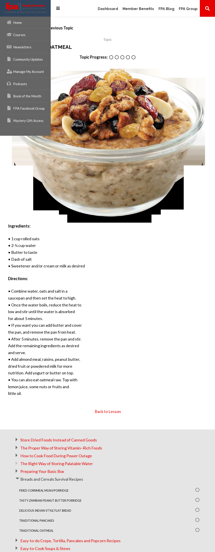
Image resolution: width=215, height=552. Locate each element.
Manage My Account (25, 71)
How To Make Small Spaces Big (110, 515)
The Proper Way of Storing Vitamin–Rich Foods (112, 408)
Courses (16, 34)
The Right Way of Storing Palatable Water (107, 423)
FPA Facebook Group (26, 108)
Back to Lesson (132, 371)
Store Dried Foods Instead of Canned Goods (109, 400)
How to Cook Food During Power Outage (107, 416)
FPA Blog (166, 9)
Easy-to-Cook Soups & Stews (96, 508)
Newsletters (19, 47)
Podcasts (17, 83)
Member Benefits (138, 9)
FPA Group (188, 9)
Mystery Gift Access (25, 120)
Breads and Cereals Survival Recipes (102, 439)
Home (14, 22)
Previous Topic (97, 27)
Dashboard (108, 9)
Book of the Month (24, 96)
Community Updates (25, 59)
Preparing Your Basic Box (93, 431)
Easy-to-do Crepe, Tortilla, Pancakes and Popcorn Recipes (121, 501)
